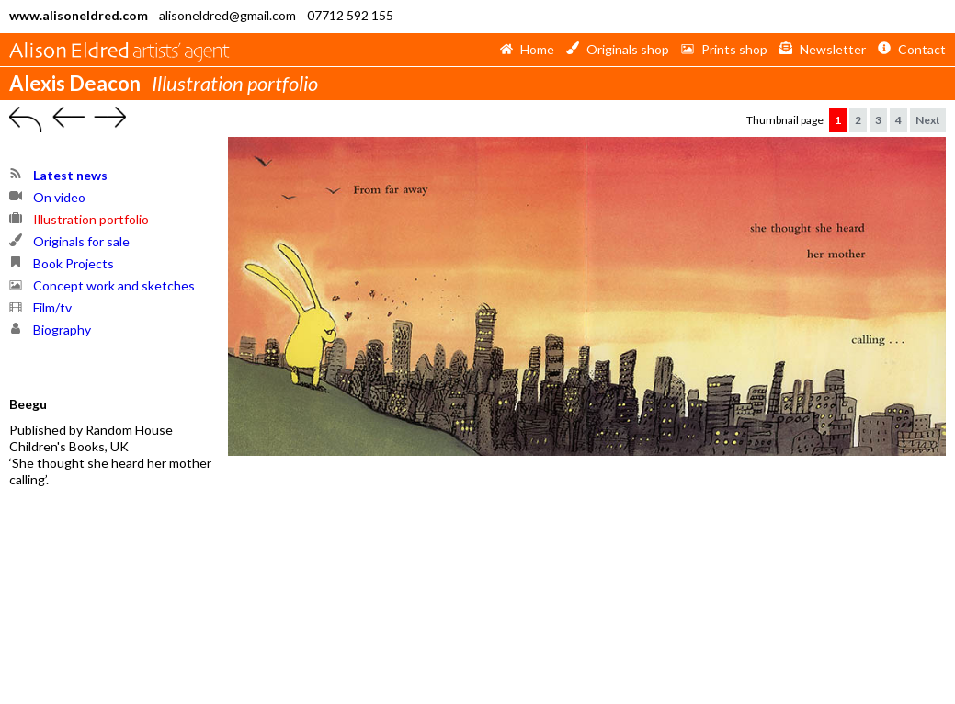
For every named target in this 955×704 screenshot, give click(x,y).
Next (927, 120)
